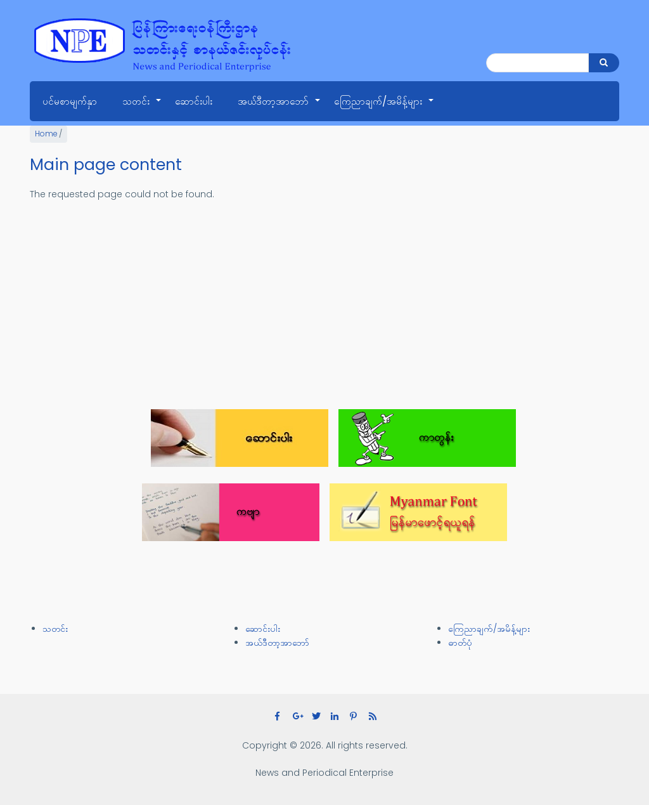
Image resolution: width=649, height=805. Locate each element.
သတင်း (142, 108)
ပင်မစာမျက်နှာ (69, 101)
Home (46, 134)
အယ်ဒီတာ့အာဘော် (279, 108)
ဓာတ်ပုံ (460, 642)
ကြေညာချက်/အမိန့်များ (384, 108)
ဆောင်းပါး (193, 101)
